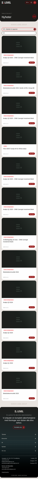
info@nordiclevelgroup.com (8, 461)
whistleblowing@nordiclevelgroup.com (10, 463)
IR (2, 442)
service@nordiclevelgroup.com (9, 469)
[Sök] (31, 2)
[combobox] (27, 2)
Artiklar (5, 146)
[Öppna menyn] (34, 2)
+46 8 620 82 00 (5, 460)
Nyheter (4, 446)
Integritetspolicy (5, 472)
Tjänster (4, 434)
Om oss (4, 450)
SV (27, 2)
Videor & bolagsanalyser (8, 55)
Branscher (4, 438)
